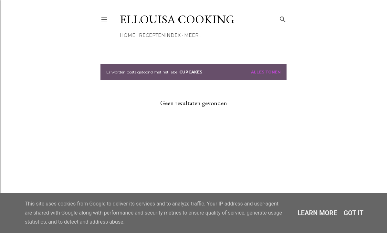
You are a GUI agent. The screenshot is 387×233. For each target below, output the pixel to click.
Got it (354, 213)
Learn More (317, 213)
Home (127, 35)
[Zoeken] (283, 18)
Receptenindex (160, 35)
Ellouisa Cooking (177, 19)
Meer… (193, 35)
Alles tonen (266, 72)
